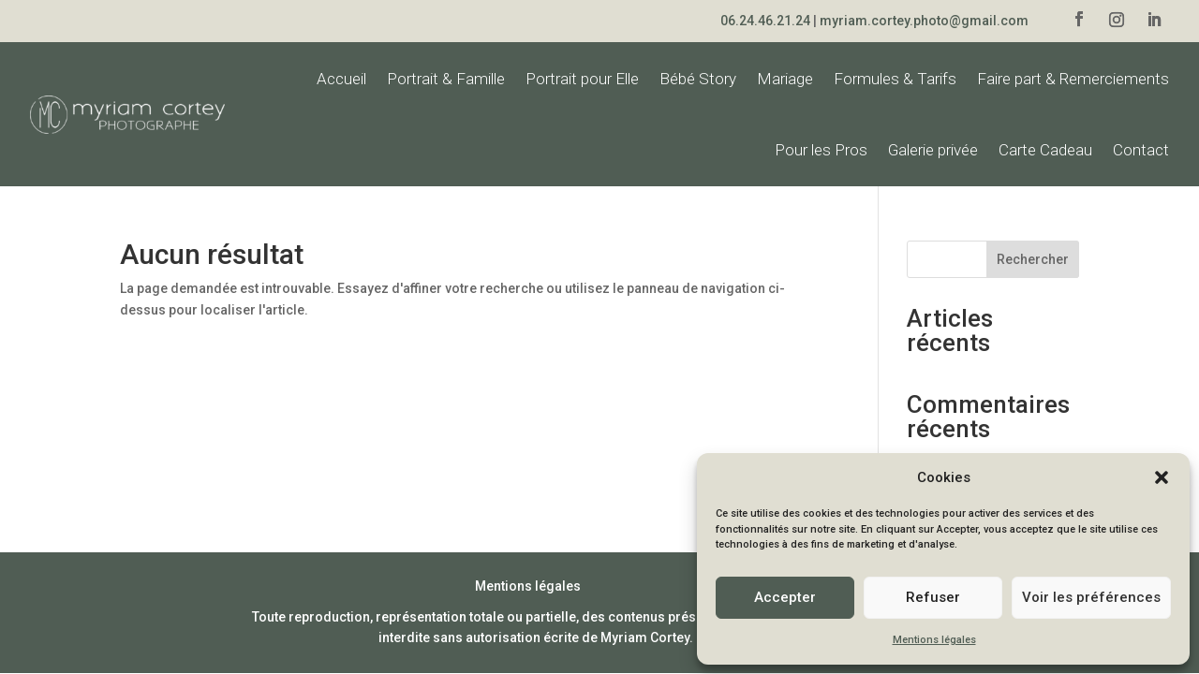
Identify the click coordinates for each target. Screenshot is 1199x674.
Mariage (785, 78)
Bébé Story (697, 78)
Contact (1141, 149)
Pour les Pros (821, 149)
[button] (1161, 477)
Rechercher (1033, 259)
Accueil (341, 78)
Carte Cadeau (1045, 149)
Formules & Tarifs (895, 78)
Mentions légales (934, 640)
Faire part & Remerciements (1073, 78)
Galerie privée (933, 149)
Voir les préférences (1091, 597)
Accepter (785, 597)
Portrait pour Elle (582, 78)
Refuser (933, 597)
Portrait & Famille (446, 78)
